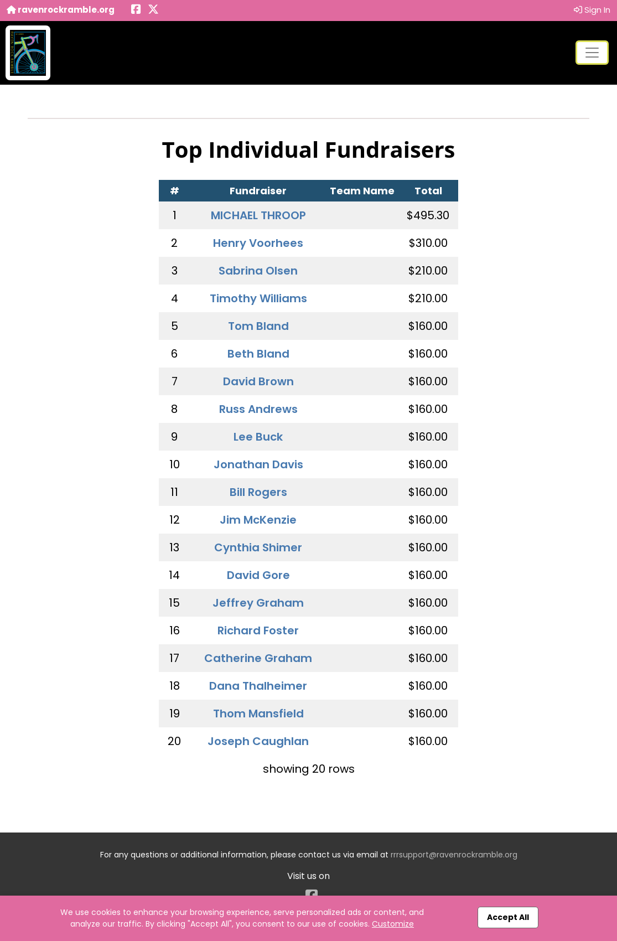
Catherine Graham (258, 658)
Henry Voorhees (258, 243)
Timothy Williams (258, 298)
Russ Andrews (258, 409)
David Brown (258, 381)
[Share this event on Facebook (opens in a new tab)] (136, 10)
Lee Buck (258, 436)
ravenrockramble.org (61, 9)
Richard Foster (258, 630)
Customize (393, 923)
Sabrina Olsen (258, 270)
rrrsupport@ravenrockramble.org (454, 854)
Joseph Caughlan (258, 741)
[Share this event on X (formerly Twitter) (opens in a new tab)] (153, 10)
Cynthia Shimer (258, 547)
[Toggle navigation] (592, 52)
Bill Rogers (258, 492)
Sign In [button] (592, 9)
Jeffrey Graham (258, 603)
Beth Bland (258, 353)
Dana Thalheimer (258, 686)
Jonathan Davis (258, 464)
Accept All (508, 917)
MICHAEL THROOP (258, 215)
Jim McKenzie (258, 520)
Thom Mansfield (258, 713)
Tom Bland (258, 326)
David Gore (258, 575)
